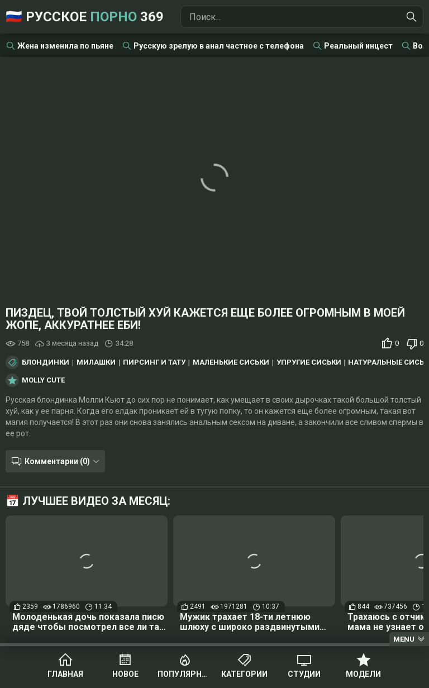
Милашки (96, 362)
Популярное (185, 674)
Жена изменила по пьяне (65, 45)
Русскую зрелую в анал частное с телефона (219, 45)
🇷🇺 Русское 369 (85, 17)
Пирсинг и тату (154, 362)
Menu (403, 639)
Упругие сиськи (309, 362)
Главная (65, 674)
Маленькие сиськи (231, 362)
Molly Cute (43, 380)
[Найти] (412, 16)
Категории (244, 674)
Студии (304, 674)
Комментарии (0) (57, 461)
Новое (125, 674)
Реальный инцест (358, 45)
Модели (363, 674)
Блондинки (45, 362)
